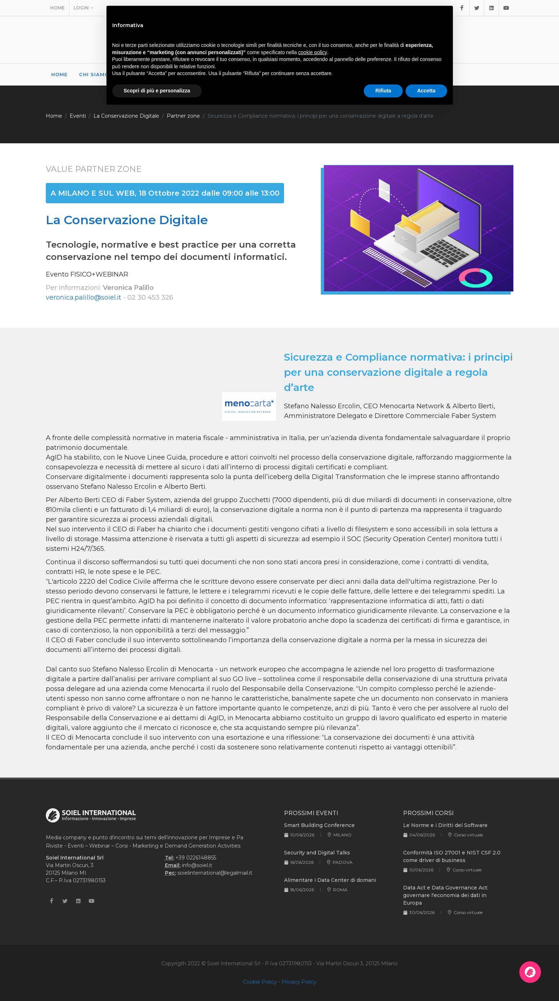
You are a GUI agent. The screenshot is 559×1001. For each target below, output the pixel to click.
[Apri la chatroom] (530, 972)
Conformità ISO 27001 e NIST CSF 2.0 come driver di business (452, 856)
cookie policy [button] (312, 52)
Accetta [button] (426, 90)
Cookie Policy (260, 982)
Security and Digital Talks (317, 852)
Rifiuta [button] (383, 90)
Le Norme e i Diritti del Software (445, 825)
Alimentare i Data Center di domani (330, 880)
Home (57, 7)
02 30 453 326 (150, 297)
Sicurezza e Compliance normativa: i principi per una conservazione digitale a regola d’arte (320, 116)
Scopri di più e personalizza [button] (157, 90)
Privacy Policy (298, 982)
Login (83, 8)
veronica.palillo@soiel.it (83, 297)
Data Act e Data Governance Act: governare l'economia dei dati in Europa (445, 895)
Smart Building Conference (319, 825)
